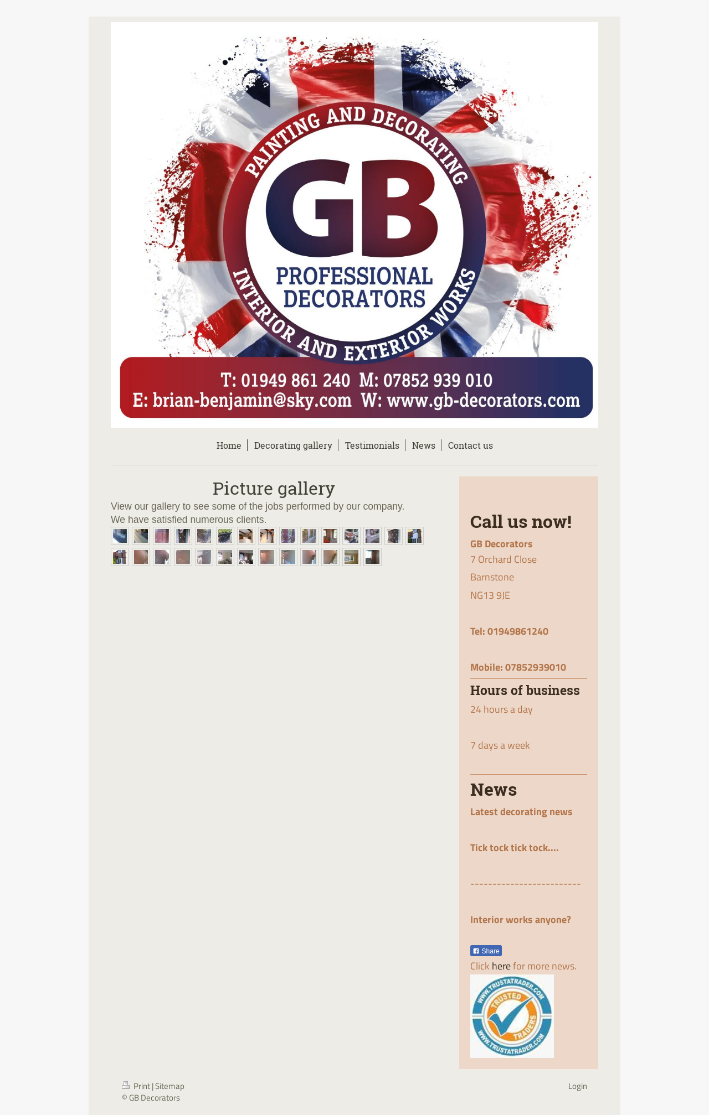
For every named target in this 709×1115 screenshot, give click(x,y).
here (501, 965)
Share (485, 951)
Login (577, 1086)
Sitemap (169, 1086)
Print (137, 1086)
